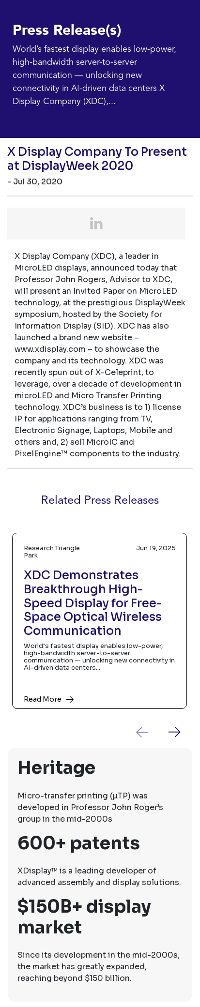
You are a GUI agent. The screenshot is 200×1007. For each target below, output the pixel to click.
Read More (43, 699)
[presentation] (149, 732)
